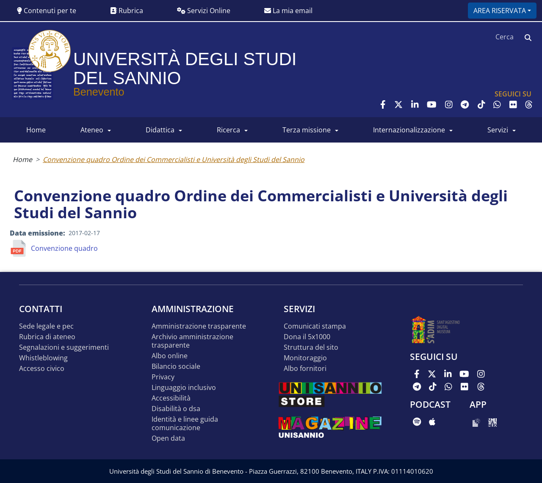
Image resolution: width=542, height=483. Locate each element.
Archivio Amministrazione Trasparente (192, 341)
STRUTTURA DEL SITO (311, 347)
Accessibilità (171, 398)
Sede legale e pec (46, 326)
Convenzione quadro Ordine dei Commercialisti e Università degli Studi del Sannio (173, 159)
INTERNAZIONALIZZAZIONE (409, 129)
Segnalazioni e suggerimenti (64, 347)
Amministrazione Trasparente (199, 326)
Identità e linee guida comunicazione (185, 423)
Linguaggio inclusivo (184, 387)
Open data (168, 438)
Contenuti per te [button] (46, 10)
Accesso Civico (41, 368)
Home (22, 159)
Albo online (170, 355)
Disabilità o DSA (176, 408)
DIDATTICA (160, 129)
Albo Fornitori (305, 368)
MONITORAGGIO (305, 358)
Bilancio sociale (176, 366)
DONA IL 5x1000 (307, 336)
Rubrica (126, 10)
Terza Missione (306, 129)
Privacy (163, 377)
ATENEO (91, 129)
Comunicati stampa (315, 326)
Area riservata (499, 10)
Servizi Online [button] (203, 10)
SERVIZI (497, 129)
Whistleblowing (43, 358)
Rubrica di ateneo (47, 336)
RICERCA (228, 129)
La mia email (288, 10)
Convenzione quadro (64, 248)
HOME (36, 129)
